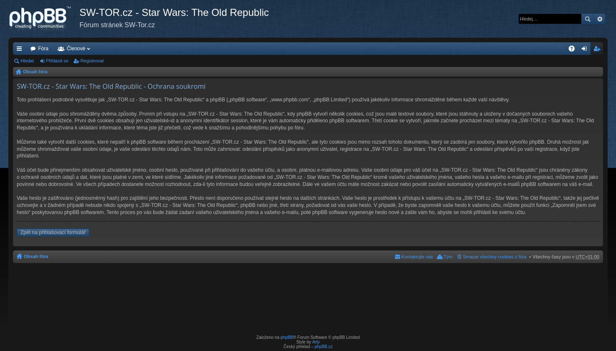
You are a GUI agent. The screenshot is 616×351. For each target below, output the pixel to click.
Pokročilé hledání (599, 19)
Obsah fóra (35, 71)
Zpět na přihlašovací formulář (53, 232)
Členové (76, 49)
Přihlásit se (57, 60)
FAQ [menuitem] (574, 50)
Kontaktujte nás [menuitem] (417, 256)
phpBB (286, 337)
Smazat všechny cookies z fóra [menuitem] (494, 256)
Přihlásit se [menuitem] (586, 50)
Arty (316, 342)
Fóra (43, 49)
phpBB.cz (324, 346)
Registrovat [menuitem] (598, 50)
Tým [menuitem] (448, 256)
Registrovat (92, 60)
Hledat (587, 19)
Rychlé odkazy (21, 50)
